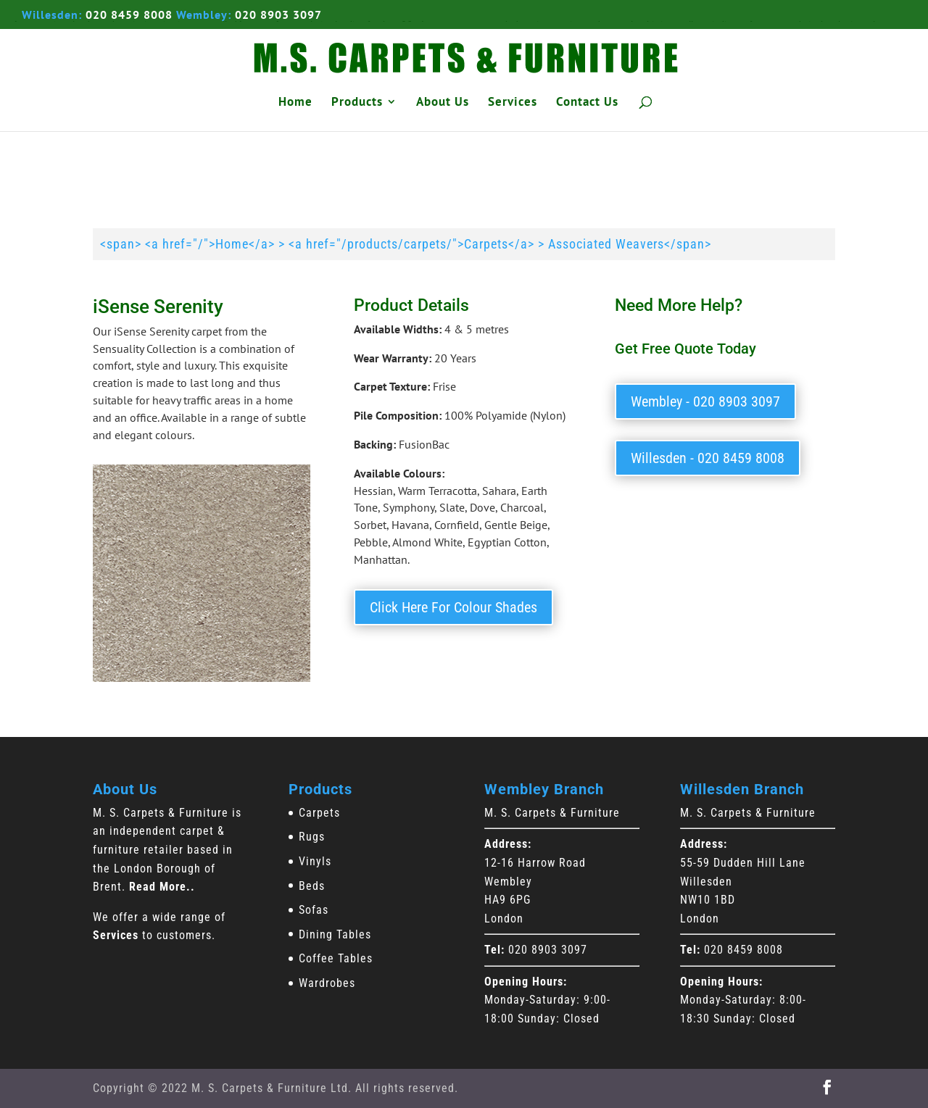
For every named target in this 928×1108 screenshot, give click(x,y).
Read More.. (162, 887)
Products (357, 102)
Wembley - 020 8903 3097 (705, 401)
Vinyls (315, 861)
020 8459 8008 (129, 14)
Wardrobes (327, 983)
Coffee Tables (336, 958)
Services (512, 102)
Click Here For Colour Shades (453, 607)
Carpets (319, 813)
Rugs (312, 837)
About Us (442, 102)
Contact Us (587, 102)
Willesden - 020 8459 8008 (707, 458)
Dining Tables (335, 934)
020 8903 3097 (278, 14)
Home (295, 102)
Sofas (313, 910)
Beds (312, 886)
